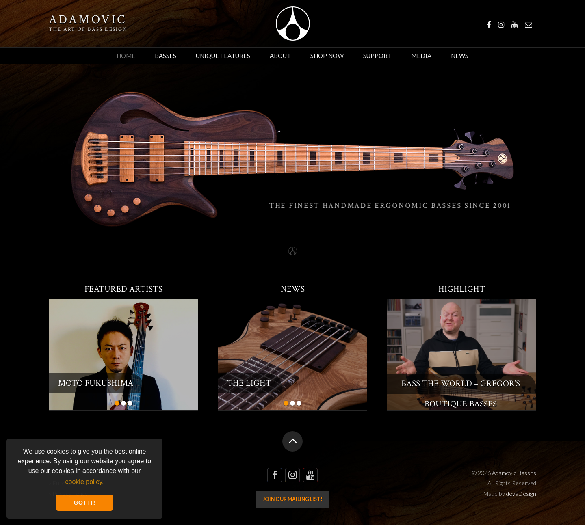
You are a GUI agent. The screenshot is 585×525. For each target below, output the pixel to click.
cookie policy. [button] (84, 481)
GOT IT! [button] (84, 502)
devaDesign (521, 493)
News (459, 55)
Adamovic (88, 20)
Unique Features (223, 55)
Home (126, 55)
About (280, 55)
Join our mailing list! (293, 499)
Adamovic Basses (292, 23)
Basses (165, 55)
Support (377, 55)
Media (421, 55)
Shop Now (327, 55)
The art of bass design (88, 29)
